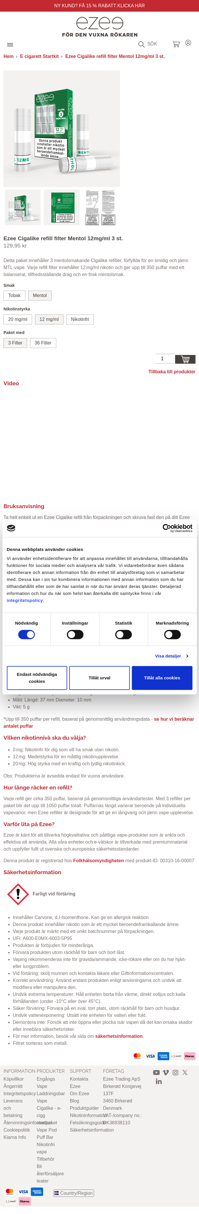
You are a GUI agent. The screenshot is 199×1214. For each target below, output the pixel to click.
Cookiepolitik (16, 1130)
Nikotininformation (88, 1115)
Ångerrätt (13, 1086)
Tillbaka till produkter (172, 371)
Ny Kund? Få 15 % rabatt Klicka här (99, 5)
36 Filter (43, 342)
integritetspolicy (25, 600)
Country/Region (76, 1193)
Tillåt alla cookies (162, 677)
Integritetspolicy (19, 1093)
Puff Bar (45, 1137)
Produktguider (84, 1108)
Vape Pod (47, 1130)
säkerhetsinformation (119, 1036)
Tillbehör (45, 1159)
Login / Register (188, 41)
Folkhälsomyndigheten (98, 860)
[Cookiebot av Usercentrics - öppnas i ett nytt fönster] (166, 528)
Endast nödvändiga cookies (37, 678)
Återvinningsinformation (27, 1122)
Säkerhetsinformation (92, 1130)
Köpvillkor (13, 1079)
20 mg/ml (17, 319)
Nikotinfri (80, 319)
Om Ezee (79, 1093)
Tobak (14, 295)
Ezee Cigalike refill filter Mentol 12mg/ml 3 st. (115, 56)
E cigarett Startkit (39, 56)
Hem (8, 56)
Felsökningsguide (88, 1122)
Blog (74, 1100)
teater (43, 1180)
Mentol (40, 295)
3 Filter (15, 342)
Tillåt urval (99, 677)
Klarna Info (14, 1137)
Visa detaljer (168, 655)
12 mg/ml (49, 319)
